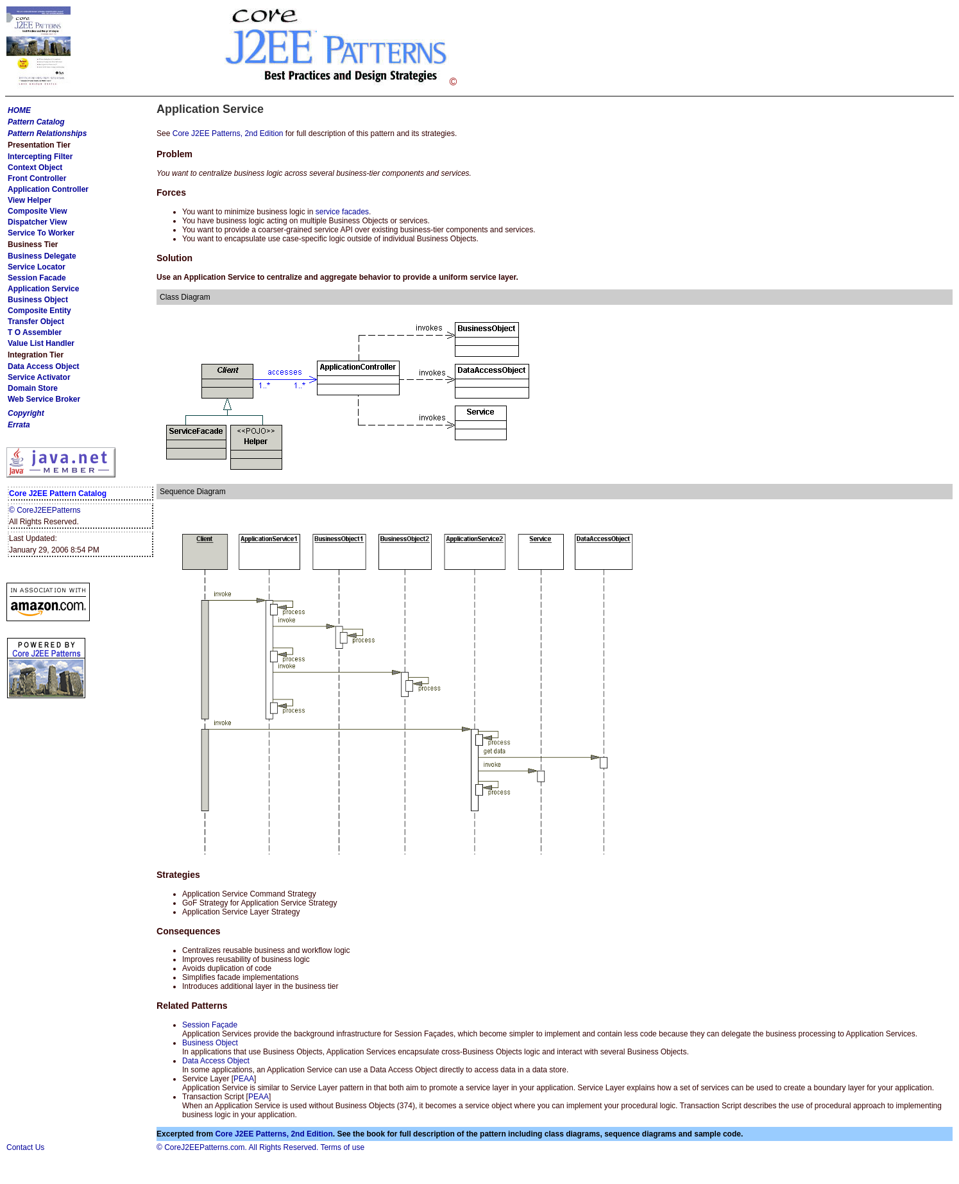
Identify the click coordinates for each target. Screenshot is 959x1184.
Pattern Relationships (47, 133)
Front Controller (37, 178)
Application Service (43, 288)
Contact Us (25, 1147)
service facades (342, 211)
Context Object (35, 167)
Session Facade (37, 277)
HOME (19, 110)
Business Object (38, 299)
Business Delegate (42, 256)
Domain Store (33, 388)
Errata (19, 424)
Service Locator (36, 266)
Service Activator (39, 377)
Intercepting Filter (40, 156)
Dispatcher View (37, 222)
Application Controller (48, 189)
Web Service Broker (44, 399)
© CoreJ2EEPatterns (45, 510)
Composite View (37, 211)
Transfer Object (36, 321)
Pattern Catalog (36, 121)
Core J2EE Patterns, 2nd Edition (228, 133)
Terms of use (342, 1147)
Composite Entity (39, 310)
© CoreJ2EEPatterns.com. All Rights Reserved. (237, 1147)
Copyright (26, 413)
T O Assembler (35, 332)
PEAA (243, 1078)
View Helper (29, 200)
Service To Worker (41, 232)
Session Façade (209, 1024)
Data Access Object (44, 366)
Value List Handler (41, 343)
